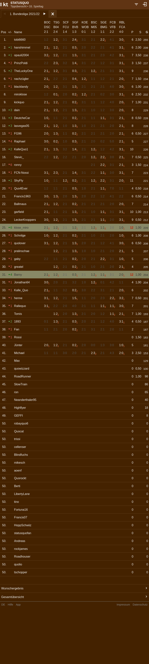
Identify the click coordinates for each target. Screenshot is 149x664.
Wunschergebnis (12, 588)
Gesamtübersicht (12, 597)
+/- (10, 32)
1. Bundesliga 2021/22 (24, 14)
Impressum (123, 604)
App (18, 604)
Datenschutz (140, 604)
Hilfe (10, 604)
